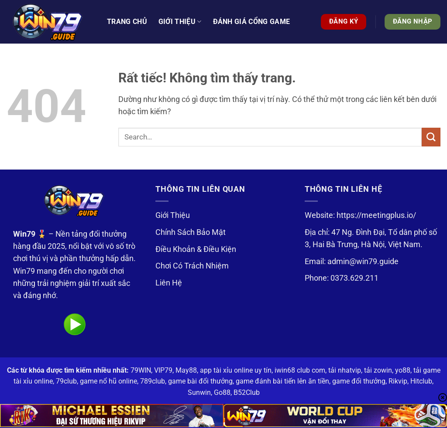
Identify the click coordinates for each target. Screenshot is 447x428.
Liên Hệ (168, 283)
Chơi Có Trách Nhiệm (192, 266)
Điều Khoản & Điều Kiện (195, 249)
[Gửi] (431, 137)
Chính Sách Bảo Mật (190, 232)
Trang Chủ (127, 21)
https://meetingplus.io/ (376, 215)
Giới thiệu (180, 21)
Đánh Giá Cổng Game (251, 21)
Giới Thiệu (172, 215)
